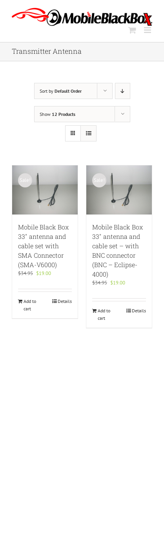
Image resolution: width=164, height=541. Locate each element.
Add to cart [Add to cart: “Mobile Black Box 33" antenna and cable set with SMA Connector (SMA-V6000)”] (30, 304)
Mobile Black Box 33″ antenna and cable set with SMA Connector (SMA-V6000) (43, 246)
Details (65, 301)
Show (57, 114)
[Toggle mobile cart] (132, 30)
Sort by (61, 91)
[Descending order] (122, 91)
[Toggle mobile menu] (148, 30)
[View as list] (88, 133)
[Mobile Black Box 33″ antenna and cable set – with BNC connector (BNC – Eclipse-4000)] (119, 190)
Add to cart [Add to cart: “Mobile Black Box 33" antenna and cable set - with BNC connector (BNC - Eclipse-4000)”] (104, 314)
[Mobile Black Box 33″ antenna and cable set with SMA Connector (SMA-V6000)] (45, 190)
